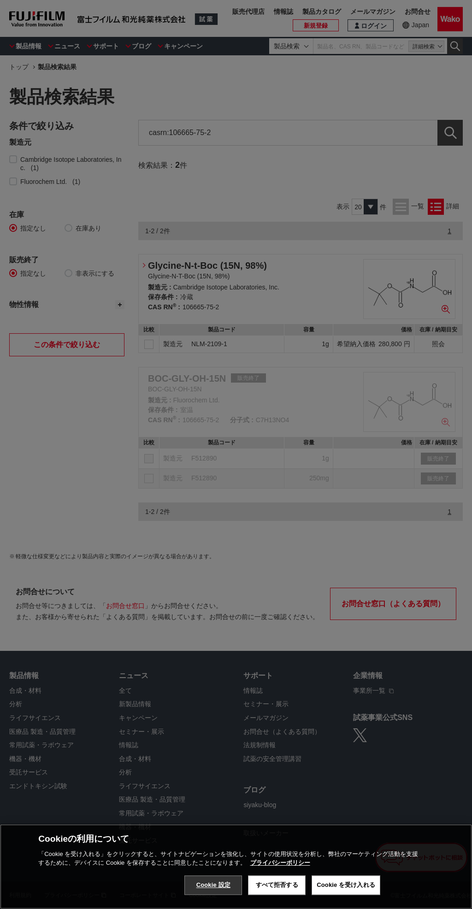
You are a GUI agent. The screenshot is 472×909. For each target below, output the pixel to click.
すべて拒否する (277, 884)
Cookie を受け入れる (346, 884)
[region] (236, 866)
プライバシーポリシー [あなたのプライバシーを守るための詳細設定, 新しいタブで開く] (280, 862)
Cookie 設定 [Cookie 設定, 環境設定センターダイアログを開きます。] (213, 884)
